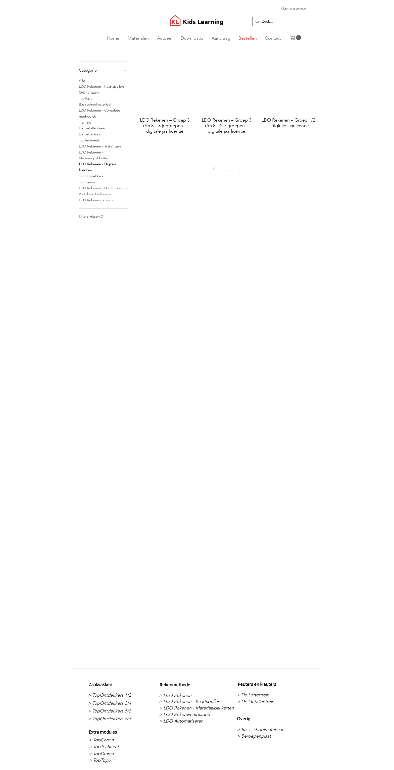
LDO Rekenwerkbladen (97, 199)
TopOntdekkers (91, 175)
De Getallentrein (92, 127)
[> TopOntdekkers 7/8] (114, 718)
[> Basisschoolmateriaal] (263, 729)
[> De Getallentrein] (263, 701)
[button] (296, 37)
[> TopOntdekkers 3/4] (114, 703)
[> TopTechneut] (115, 746)
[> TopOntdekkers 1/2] (114, 695)
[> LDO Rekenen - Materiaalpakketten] (196, 708)
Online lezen (89, 92)
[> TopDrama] (115, 753)
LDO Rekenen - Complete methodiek (99, 113)
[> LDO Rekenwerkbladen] (185, 714)
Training (85, 122)
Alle (82, 80)
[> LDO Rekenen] (185, 695)
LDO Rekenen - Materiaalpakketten (94, 155)
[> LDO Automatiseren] (185, 721)
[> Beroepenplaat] (263, 736)
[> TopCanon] (115, 740)
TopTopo (85, 97)
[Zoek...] (283, 21)
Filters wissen (91, 216)
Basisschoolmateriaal (95, 104)
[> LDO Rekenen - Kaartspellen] (189, 701)
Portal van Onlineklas (95, 193)
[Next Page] (240, 169)
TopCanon (87, 181)
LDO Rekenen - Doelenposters (103, 187)
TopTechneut (89, 139)
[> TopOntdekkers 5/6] (114, 711)
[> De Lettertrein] (263, 695)
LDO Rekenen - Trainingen (100, 145)
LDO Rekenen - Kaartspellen (101, 86)
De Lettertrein (90, 133)
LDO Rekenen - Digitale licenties (97, 166)
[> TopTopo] (115, 760)
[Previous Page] (214, 169)
